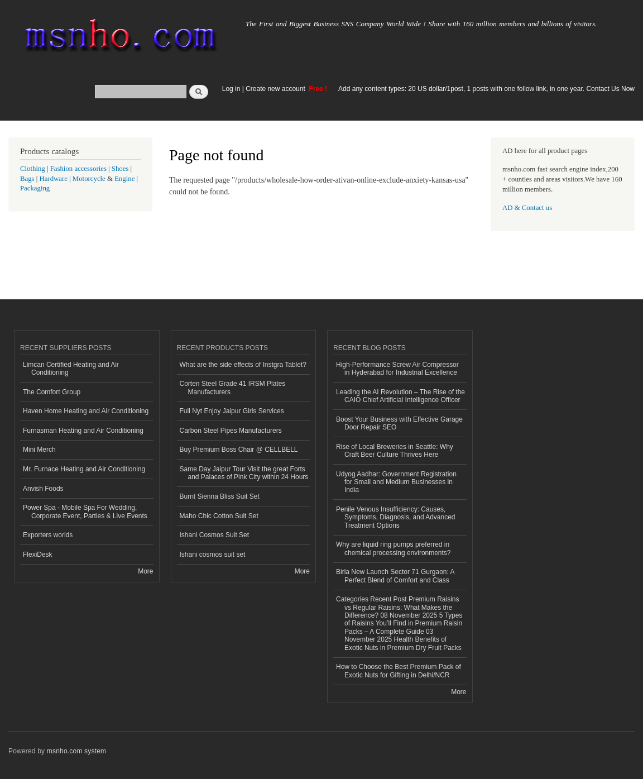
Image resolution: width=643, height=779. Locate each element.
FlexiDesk (37, 554)
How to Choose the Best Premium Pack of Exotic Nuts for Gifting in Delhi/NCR (398, 670)
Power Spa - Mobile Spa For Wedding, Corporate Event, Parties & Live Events (85, 511)
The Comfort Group (51, 392)
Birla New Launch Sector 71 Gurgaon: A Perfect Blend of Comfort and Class (395, 576)
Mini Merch (39, 449)
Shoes (120, 169)
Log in (231, 89)
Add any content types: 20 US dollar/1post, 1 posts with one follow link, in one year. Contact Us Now (486, 89)
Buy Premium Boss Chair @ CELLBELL (239, 449)
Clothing (32, 169)
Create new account (276, 89)
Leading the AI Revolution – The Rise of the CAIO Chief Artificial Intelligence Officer (400, 396)
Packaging (35, 188)
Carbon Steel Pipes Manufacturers (231, 430)
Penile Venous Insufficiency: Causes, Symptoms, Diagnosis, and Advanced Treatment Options (395, 517)
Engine (124, 179)
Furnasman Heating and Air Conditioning (83, 430)
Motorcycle (89, 179)
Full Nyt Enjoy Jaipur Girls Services (232, 411)
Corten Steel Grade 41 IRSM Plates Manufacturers (233, 387)
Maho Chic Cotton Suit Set (219, 516)
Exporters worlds (48, 535)
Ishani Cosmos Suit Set (214, 535)
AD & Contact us (527, 208)
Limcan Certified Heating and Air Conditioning (71, 368)
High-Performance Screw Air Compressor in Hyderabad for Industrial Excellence (397, 368)
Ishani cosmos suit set (213, 554)
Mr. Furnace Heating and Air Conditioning (84, 469)
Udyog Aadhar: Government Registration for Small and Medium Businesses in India (396, 482)
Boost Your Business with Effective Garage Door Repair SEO (399, 423)
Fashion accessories (78, 169)
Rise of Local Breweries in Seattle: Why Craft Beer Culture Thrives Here (394, 450)
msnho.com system (76, 751)
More (145, 571)
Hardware (54, 179)
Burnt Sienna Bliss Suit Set (220, 496)
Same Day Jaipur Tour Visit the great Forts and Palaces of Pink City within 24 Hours (244, 473)
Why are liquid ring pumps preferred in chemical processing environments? (393, 548)
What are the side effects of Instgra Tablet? (243, 365)
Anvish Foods (43, 489)
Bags (27, 179)
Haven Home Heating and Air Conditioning (85, 411)
